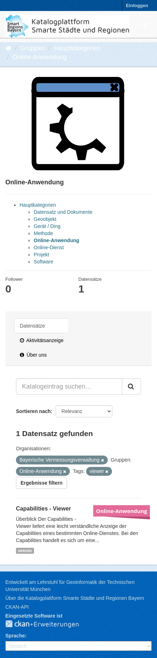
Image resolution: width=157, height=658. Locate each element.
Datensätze (32, 326)
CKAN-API (17, 607)
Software (43, 261)
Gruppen (32, 48)
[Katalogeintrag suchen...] (69, 386)
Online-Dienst (49, 247)
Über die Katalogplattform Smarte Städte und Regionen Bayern (74, 598)
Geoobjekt (45, 219)
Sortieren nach (33, 411)
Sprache (15, 636)
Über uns (33, 355)
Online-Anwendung (39, 57)
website (25, 550)
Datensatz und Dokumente (63, 212)
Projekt (41, 254)
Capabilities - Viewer (43, 509)
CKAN (47, 624)
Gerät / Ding (47, 226)
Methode (43, 233)
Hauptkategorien (77, 48)
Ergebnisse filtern (41, 483)
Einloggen (137, 5)
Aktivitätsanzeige (41, 340)
